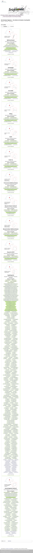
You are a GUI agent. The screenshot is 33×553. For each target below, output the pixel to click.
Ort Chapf (6, 409)
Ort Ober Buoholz (14, 419)
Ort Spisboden (10, 323)
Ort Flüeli (16, 323)
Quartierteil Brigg (14, 469)
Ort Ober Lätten (7, 419)
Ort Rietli (5, 358)
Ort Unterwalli (7, 428)
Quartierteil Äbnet (8, 470)
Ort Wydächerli (6, 454)
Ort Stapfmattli (13, 315)
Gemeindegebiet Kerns (11, 305)
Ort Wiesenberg (13, 340)
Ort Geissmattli (7, 447)
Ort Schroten (6, 380)
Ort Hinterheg (14, 329)
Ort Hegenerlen (8, 320)
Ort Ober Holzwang (8, 391)
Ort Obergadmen (15, 405)
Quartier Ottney (16, 459)
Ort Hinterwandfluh (15, 348)
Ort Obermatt (14, 311)
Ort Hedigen (14, 335)
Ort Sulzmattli (8, 510)
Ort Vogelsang (8, 353)
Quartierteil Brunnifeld (7, 51)
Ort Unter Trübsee (8, 458)
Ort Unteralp (13, 445)
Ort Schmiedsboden (14, 429)
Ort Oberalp (8, 445)
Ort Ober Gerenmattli (8, 371)
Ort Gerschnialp (6, 314)
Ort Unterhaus (14, 345)
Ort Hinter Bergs (6, 367)
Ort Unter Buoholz (7, 404)
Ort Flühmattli (8, 352)
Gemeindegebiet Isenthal (10, 302)
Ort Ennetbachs (15, 358)
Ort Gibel (4, 405)
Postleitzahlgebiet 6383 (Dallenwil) (11, 45)
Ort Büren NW (15, 339)
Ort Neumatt (14, 416)
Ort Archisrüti (13, 434)
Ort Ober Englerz (14, 354)
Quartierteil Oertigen (14, 460)
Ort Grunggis (6, 349)
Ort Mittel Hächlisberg (7, 430)
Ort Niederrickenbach (8, 342)
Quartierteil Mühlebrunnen (8, 464)
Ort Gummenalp (13, 382)
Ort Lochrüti (7, 400)
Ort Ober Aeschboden (13, 330)
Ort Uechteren (15, 431)
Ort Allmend (14, 453)
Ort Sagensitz (7, 411)
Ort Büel (9, 358)
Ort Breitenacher (14, 404)
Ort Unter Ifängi (13, 364)
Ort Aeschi (5, 357)
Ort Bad (16, 407)
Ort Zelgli (16, 378)
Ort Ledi (16, 402)
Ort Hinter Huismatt (6, 383)
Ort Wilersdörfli (14, 362)
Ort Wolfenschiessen (7, 50)
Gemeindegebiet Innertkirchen (11, 301)
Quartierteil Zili (10, 472)
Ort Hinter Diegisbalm (14, 377)
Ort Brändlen (7, 347)
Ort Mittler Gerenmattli (13, 425)
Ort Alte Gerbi (14, 449)
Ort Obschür (15, 334)
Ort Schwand (11, 397)
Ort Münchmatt (13, 369)
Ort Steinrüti (8, 401)
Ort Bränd (8, 325)
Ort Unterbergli (15, 319)
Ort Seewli (13, 385)
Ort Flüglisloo (6, 402)
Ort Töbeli (10, 357)
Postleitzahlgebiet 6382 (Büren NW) (11, 292)
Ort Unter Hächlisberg (7, 396)
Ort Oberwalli (13, 401)
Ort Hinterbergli (7, 333)
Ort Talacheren (7, 439)
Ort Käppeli (14, 387)
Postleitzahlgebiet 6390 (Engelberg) (11, 288)
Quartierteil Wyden (8, 461)
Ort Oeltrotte (14, 410)
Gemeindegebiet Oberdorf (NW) (10, 309)
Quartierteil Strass (14, 471)
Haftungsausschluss (12, 550)
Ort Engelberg (7, 311)
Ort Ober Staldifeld (13, 409)
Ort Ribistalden (7, 515)
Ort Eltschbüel (7, 329)
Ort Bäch (14, 320)
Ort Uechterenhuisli (6, 388)
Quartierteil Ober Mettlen (8, 471)
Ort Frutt (11, 390)
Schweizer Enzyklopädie (9, 548)
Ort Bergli (15, 371)
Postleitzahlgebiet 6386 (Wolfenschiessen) (11, 46)
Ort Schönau (7, 450)
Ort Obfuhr (7, 382)
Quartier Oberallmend (10, 459)
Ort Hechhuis (14, 435)
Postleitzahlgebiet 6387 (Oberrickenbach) (11, 300)
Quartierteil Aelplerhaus (7, 465)
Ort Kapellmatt (7, 442)
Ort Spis (5, 323)
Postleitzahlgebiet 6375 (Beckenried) (11, 291)
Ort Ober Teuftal (7, 345)
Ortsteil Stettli (4, 459)
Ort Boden (14, 352)
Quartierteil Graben (8, 469)
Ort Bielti (5, 437)
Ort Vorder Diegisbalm (13, 380)
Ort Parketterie (14, 343)
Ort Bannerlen (15, 430)
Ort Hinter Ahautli (7, 438)
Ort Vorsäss (13, 376)
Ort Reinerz (13, 325)
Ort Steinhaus (7, 328)
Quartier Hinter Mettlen (7, 460)
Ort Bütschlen (7, 324)
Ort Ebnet (15, 437)
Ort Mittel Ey (6, 378)
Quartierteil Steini (8, 468)
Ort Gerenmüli (7, 343)
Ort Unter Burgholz (14, 347)
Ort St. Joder (8, 434)
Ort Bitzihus (8, 373)
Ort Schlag (16, 433)
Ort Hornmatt (6, 386)
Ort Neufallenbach (15, 415)
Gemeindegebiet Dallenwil (10, 47)
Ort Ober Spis (15, 368)
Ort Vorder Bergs (15, 414)
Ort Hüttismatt (14, 326)
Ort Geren (14, 353)
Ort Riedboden (14, 447)
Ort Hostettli (8, 385)
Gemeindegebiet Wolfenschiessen (10, 49)
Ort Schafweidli (13, 450)
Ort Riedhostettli (15, 396)
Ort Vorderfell (15, 424)
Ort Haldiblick (14, 457)
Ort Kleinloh (6, 433)
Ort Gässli (7, 440)
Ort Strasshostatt (13, 452)
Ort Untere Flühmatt (8, 334)
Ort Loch (6, 330)
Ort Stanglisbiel (8, 387)
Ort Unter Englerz (7, 354)
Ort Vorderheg (15, 331)
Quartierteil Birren (15, 464)
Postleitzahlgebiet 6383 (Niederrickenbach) (10, 295)
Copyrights (27, 550)
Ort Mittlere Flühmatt (7, 319)
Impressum (5, 550)
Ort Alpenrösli (14, 442)
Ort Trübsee (14, 458)
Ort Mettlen (15, 342)
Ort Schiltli (11, 378)
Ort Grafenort (14, 328)
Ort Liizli (14, 510)
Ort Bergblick (14, 428)
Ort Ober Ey (8, 376)
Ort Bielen (14, 361)
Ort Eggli (8, 316)
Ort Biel (8, 344)
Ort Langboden (7, 444)
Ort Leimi (13, 359)
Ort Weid (9, 405)
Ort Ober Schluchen (7, 331)
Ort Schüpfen (7, 435)
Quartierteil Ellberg (14, 51)
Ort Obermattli (7, 457)
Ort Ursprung (8, 406)
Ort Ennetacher (6, 390)
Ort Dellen (11, 402)
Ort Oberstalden (8, 416)
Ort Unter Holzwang (14, 395)
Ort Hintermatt (7, 362)
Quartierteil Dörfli (11, 52)
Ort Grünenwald (14, 321)
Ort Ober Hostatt (15, 426)
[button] (5, 26)
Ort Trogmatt (6, 407)
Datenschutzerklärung (21, 550)
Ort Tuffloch (14, 406)
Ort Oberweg (13, 344)
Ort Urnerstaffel (6, 429)
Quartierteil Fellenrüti (7, 463)
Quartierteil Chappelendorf (14, 465)
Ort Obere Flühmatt (14, 314)
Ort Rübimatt (14, 372)
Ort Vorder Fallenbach (7, 414)
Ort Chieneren (14, 444)
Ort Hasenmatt (7, 326)
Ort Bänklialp (7, 315)
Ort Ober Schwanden (10, 421)
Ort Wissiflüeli (7, 392)
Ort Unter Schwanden (7, 424)
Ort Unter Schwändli (15, 388)
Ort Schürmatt (7, 381)
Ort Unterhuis (13, 440)
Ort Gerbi (15, 350)
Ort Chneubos (7, 321)
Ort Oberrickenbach (7, 339)
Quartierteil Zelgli (7, 462)
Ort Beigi (7, 452)
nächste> (9, 541)
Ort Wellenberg (7, 372)
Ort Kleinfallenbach (7, 415)
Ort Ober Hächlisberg (7, 431)
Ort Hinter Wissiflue (6, 348)
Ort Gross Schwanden (10, 420)
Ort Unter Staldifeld (14, 454)
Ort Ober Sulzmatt (14, 443)
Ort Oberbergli (14, 333)
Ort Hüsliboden (14, 439)
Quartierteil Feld (5, 472)
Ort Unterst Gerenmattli (7, 426)
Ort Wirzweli (7, 340)
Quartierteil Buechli (14, 463)
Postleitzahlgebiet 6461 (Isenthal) (10, 285)
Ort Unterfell (6, 425)
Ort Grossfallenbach (14, 367)
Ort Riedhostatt (6, 395)
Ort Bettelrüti (13, 373)
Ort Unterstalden (13, 366)
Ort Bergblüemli (7, 449)
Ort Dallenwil (15, 338)
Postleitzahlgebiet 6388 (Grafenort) (11, 287)
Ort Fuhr (9, 368)
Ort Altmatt (8, 363)
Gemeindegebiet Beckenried (11, 306)
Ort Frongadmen (8, 453)
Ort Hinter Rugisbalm (13, 349)
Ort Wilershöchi (14, 448)
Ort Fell (5, 368)
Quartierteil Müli (14, 466)
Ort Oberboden (7, 448)
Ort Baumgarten (8, 410)
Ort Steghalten (13, 324)
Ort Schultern (7, 443)
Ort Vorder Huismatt (15, 383)
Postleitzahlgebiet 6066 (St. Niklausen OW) (11, 286)
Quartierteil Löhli (13, 470)
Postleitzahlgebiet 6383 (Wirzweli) (10, 297)
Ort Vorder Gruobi (8, 361)
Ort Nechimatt (6, 377)
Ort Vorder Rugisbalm (8, 350)
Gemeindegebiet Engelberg (10, 304)
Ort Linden (11, 433)
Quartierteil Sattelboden (13, 462)
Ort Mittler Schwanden (11, 423)
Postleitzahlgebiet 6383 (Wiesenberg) (10, 296)
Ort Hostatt (16, 357)
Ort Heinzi (16, 397)
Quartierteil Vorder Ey (15, 167)
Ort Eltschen (8, 359)
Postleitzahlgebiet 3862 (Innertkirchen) (10, 283)
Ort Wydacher (14, 411)
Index (2, 550)
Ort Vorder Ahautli (14, 438)
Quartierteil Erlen (14, 461)
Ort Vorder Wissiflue (14, 386)
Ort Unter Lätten (14, 392)
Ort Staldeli (5, 397)
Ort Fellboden (7, 364)
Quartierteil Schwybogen (15, 50)
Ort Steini (7, 366)
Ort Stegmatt (14, 381)
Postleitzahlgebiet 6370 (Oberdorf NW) (10, 290)
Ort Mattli (13, 316)
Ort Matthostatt (7, 335)
